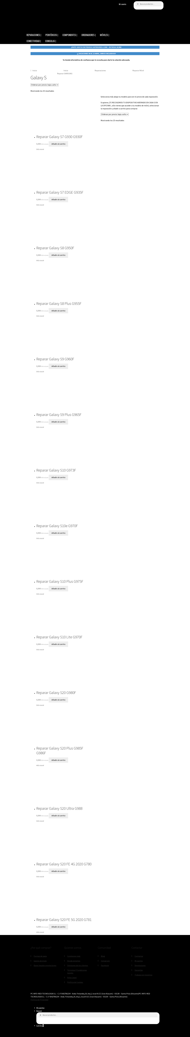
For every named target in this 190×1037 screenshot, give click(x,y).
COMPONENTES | (69, 35)
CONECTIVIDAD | (34, 41)
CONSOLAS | (50, 41)
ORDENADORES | (88, 35)
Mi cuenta (122, 4)
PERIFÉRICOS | (51, 35)
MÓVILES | (104, 35)
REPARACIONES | (34, 35)
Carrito (40, 1025)
